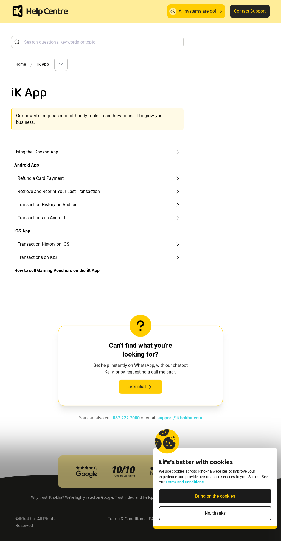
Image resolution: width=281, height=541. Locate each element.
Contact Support (250, 11)
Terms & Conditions (126, 519)
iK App (43, 64)
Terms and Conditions (184, 485)
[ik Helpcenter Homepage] (47, 12)
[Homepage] (17, 11)
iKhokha (27, 519)
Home (20, 64)
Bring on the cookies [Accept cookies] (215, 499)
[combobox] (97, 42)
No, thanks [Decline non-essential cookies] (215, 516)
